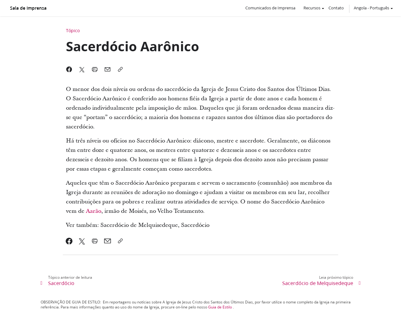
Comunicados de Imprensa (270, 8)
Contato (336, 8)
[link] (69, 241)
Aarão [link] (93, 211)
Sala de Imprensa (28, 8)
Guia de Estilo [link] (220, 307)
